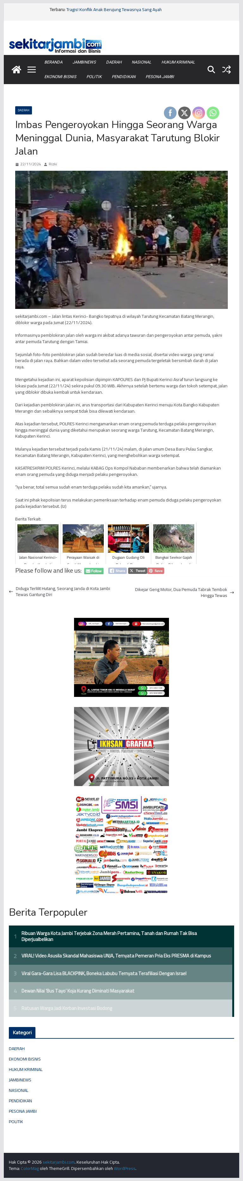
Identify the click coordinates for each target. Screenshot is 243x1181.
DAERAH (114, 62)
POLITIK (94, 76)
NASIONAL (141, 62)
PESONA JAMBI (160, 76)
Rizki (53, 164)
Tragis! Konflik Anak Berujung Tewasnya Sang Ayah (114, 9)
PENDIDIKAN (123, 76)
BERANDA (53, 62)
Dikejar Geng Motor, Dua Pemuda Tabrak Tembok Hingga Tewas (184, 593)
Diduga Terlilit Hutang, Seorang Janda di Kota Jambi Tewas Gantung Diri (59, 592)
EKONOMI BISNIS (60, 76)
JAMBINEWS (84, 62)
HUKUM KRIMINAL (178, 62)
